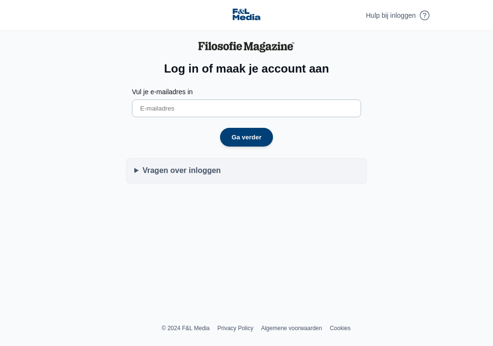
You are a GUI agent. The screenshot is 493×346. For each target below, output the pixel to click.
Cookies (340, 328)
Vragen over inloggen (182, 170)
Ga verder (246, 137)
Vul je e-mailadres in (162, 92)
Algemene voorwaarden (291, 328)
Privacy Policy (236, 328)
